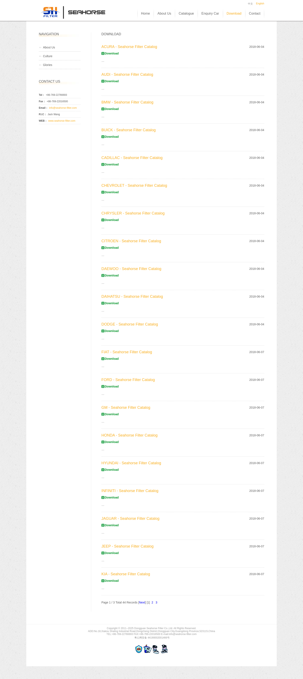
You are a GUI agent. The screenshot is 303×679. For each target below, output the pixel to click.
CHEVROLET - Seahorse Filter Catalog (134, 185)
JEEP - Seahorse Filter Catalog (127, 546)
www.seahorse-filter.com (61, 120)
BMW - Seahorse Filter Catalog (127, 102)
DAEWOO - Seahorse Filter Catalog (131, 269)
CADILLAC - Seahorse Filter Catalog (132, 158)
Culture (47, 56)
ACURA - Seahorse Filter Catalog (129, 47)
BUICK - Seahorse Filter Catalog (128, 130)
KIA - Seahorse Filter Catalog (125, 574)
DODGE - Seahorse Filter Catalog (129, 324)
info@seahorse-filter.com (63, 107)
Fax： (42, 101)
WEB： (43, 120)
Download (112, 53)
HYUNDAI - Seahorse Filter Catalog (131, 463)
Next (142, 602)
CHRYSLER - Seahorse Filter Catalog (133, 213)
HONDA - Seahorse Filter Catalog (129, 435)
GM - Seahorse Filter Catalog (125, 407)
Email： (43, 107)
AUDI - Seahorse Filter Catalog (127, 74)
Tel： (42, 94)
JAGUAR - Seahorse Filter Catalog (130, 518)
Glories (47, 65)
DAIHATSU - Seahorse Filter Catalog (132, 296)
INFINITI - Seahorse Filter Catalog (129, 491)
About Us (49, 47)
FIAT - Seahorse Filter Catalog (126, 352)
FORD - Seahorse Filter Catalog (128, 380)
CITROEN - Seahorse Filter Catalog (131, 241)
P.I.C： (43, 114)
